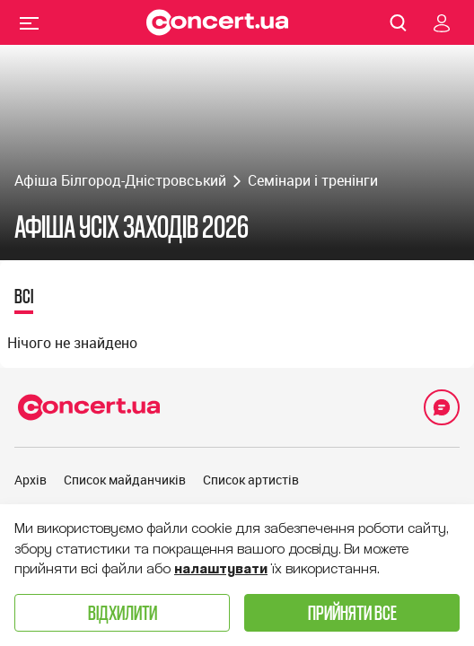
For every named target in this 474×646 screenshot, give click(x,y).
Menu (29, 22)
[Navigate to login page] (442, 22)
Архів (30, 479)
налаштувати (221, 569)
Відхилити (122, 612)
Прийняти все (352, 612)
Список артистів (251, 479)
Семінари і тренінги (313, 180)
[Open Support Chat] (442, 407)
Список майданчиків (125, 479)
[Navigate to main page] (217, 22)
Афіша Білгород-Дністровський (120, 180)
